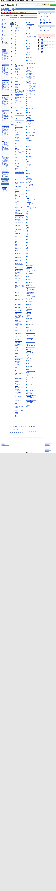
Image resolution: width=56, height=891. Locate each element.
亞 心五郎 (17, 89)
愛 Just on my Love (30, 316)
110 (10, 431)
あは (11, 57)
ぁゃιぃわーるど (18, 30)
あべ (11, 108)
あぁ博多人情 (17, 233)
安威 (27, 245)
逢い (27, 227)
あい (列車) (29, 307)
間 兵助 (28, 375)
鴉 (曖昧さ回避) (18, 68)
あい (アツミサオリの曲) (31, 270)
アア (16, 245)
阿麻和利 (28, 22)
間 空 (28, 372)
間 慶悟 (28, 360)
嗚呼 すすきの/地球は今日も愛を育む (19, 255)
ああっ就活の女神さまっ (31, 90)
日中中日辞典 (17, 0)
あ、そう (16, 179)
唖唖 (16, 241)
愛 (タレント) (29, 285)
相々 (27, 233)
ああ (11, 25)
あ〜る (16, 198)
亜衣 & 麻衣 (29, 264)
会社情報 (36, 441)
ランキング (14, 8)
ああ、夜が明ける (18, 310)
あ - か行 (16, 81)
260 (14, 432)
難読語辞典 (4, 50)
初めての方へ (50, 0)
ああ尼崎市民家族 (18, 323)
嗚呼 (16, 202)
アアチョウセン (29, 71)
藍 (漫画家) (29, 302)
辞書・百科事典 (8, 10)
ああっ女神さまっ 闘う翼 (31, 83)
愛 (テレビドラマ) (30, 293)
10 (21, 19)
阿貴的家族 (29, 97)
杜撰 (42, 39)
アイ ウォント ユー (30, 352)
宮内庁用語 (4, 49)
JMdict (3, 100)
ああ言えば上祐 (18, 333)
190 (26, 431)
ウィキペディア (4, 71)
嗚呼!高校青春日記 (18, 266)
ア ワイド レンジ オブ (19, 122)
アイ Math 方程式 (30, 319)
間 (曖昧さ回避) (29, 267)
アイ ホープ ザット (30, 393)
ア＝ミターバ (17, 154)
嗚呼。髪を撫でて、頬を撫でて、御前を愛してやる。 (19, 317)
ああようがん (29, 156)
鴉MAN (16, 157)
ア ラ (16, 118)
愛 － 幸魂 (28, 310)
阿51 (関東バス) (18, 149)
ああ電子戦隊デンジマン (31, 101)
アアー (28, 206)
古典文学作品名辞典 (5, 64)
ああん (28, 198)
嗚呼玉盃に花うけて (18, 387)
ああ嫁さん (29, 158)
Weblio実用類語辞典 (5, 80)
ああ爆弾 (28, 124)
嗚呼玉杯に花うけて (18, 389)
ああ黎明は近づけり (30, 185)
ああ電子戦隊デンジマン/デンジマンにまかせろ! (31, 103)
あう (11, 27)
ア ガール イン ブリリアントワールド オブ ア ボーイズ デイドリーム (19, 91)
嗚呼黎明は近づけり (30, 184)
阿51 (16, 148)
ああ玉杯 (28, 54)
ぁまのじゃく (17, 27)
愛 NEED (28, 321)
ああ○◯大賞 (17, 280)
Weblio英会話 (4, 187)
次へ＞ (34, 19)
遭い (27, 224)
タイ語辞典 (47, 449)
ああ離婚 (28, 173)
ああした (28, 28)
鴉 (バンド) (17, 75)
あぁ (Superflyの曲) (18, 207)
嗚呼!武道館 (17, 275)
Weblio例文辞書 (4, 147)
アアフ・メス (29, 127)
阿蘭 (27, 161)
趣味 (2, 34)
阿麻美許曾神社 (29, 25)
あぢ (11, 99)
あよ (11, 73)
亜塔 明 (28, 162)
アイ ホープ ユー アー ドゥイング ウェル (31, 401)
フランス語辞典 (48, 447)
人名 (2, 39)
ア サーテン (17, 98)
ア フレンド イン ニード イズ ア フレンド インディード (19, 116)
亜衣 (27, 256)
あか (11, 31)
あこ (11, 36)
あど (11, 103)
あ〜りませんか (18, 196)
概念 (42, 46)
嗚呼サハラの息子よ (30, 24)
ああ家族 (16, 371)
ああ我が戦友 (29, 190)
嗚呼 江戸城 (17, 250)
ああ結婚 (16, 403)
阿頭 (27, 51)
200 (28, 431)
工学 (2, 26)
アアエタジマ (17, 361)
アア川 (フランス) (18, 384)
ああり (28, 168)
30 (23, 429)
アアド (28, 105)
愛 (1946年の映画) (30, 265)
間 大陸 (28, 374)
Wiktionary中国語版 (5, 160)
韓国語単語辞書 (4, 163)
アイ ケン (28, 361)
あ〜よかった (17, 192)
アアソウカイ (29, 45)
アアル (28, 176)
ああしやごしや (29, 33)
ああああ (16, 320)
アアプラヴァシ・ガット (31, 132)
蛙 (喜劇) (16, 71)
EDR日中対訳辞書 (5, 151)
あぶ (11, 107)
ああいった (17, 353)
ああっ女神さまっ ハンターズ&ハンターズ (31, 88)
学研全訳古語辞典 (5, 176)
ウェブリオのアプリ (15, 441)
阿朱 (16, 401)
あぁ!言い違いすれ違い (19, 213)
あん (11, 83)
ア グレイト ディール (19, 94)
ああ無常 (28, 143)
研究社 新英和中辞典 (5, 89)
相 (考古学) (29, 279)
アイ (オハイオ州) (30, 273)
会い (27, 254)
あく (11, 34)
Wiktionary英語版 (5, 144)
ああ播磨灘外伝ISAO (30, 120)
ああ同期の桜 (29, 106)
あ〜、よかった (18, 186)
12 (24, 19)
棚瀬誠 (42, 43)
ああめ (28, 146)
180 (24, 431)
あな (11, 51)
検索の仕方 (3, 442)
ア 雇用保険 (17, 95)
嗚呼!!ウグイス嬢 (18, 260)
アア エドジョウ (18, 251)
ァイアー (16, 25)
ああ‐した (28, 30)
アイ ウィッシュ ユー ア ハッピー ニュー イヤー (31, 345)
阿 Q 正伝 (17, 87)
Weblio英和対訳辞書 (5, 142)
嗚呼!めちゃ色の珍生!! (19, 276)
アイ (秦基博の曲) (30, 282)
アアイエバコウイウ (18, 336)
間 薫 (28, 357)
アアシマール (29, 31)
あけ (11, 35)
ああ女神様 (29, 147)
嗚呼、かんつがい (18, 292)
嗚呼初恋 (28, 117)
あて (11, 48)
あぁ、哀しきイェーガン (19, 217)
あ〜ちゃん (17, 191)
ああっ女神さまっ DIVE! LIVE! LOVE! (31, 77)
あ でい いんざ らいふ (19, 107)
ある (11, 77)
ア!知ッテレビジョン (19, 127)
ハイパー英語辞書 (5, 99)
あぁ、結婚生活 (18, 220)
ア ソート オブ (17, 104)
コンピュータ (4, 20)
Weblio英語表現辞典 (5, 126)
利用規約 (3, 444)
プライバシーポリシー (5, 445)
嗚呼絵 (16, 356)
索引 (10, 8)
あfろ (16, 155)
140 (16, 431)
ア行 (27, 193)
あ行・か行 (29, 202)
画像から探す (14, 442)
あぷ (11, 113)
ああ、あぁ (17, 282)
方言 (2, 41)
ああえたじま (17, 365)
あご (11, 90)
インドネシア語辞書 (5, 165)
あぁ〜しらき (17, 225)
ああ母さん (17, 368)
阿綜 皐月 (28, 40)
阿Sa (16, 165)
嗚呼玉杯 (28, 52)
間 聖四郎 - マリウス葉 (31, 371)
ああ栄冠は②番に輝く (19, 358)
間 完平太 (28, 354)
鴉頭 (27, 49)
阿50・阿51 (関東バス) (19, 146)
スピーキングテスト (5, 190)
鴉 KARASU (17, 84)
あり (11, 75)
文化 (2, 30)
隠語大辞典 (4, 59)
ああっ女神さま (29, 93)
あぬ (11, 53)
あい (11, 26)
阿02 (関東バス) (18, 137)
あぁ (16, 205)
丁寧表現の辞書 (4, 48)
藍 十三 (28, 368)
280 (18, 432)
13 (26, 19)
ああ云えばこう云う (18, 341)
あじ (11, 92)
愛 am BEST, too (30, 313)
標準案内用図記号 (5, 52)
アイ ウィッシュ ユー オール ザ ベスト (31, 347)
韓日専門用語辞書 (5, 164)
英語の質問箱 (4, 188)
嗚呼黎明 (28, 182)
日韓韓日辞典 (22, 0)
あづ (11, 100)
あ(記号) (12, 124)
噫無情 (28, 138)
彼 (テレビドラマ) (18, 74)
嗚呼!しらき (17, 267)
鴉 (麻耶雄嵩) (17, 69)
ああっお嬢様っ (29, 73)
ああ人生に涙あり (30, 34)
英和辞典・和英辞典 (48, 443)
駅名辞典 (3, 67)
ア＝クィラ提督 (18, 152)
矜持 (42, 52)
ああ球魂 (16, 386)
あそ (11, 43)
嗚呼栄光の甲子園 (18, 359)
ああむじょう (29, 144)
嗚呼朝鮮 (28, 70)
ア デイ (16, 105)
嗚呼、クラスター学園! (19, 293)
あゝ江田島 (17, 362)
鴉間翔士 (16, 345)
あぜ (11, 95)
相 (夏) (28, 274)
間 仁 (28, 387)
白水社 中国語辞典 (5, 148)
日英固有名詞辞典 (5, 118)
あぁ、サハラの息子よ (19, 222)
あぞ (11, 96)
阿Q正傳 (16, 160)
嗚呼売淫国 (29, 121)
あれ (11, 78)
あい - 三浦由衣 (29, 309)
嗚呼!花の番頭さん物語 (19, 270)
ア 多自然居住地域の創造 (19, 97)
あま (11, 64)
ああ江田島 (17, 364)
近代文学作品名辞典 (5, 65)
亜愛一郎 (16, 327)
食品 (2, 38)
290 (20, 432)
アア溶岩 (28, 153)
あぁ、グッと (17, 219)
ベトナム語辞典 (48, 450)
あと (11, 49)
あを (11, 82)
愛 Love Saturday (30, 318)
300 (31, 19)
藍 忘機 (28, 405)
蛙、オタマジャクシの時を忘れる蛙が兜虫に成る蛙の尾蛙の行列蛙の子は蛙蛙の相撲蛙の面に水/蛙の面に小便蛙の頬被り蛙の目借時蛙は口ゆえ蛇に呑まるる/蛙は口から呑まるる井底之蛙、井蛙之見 (19, 174)
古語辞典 (26, 0)
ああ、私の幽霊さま (18, 315)
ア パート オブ (17, 110)
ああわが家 (29, 188)
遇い (27, 225)
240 (10, 432)
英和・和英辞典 (11, 0)
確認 (42, 42)
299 (29, 19)
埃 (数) (28, 276)
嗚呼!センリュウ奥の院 (19, 269)
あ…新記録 (17, 134)
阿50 (16, 143)
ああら (28, 159)
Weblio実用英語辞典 (5, 95)
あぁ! (16, 212)
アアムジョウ (29, 140)
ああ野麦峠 (29, 115)
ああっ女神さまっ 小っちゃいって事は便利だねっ (31, 86)
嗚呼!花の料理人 (18, 272)
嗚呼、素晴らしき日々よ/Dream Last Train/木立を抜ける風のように (19, 302)
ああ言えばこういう (18, 339)
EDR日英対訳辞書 (5, 115)
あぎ (11, 86)
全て (1, 16)
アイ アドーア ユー (30, 329)
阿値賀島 (28, 48)
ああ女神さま (29, 149)
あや (11, 70)
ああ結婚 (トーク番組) (19, 410)
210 (30, 431)
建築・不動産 (4, 27)
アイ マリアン (29, 406)
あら (11, 74)
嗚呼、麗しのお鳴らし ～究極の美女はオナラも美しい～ (19, 286)
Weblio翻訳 (47, 444)
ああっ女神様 (29, 91)
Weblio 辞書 (3, 10)
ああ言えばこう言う (18, 338)
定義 (42, 40)
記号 (48, 30)
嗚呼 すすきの (17, 253)
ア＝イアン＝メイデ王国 (19, 151)
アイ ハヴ (28, 382)
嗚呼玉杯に (29, 55)
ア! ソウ (16, 124)
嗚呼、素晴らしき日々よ (19, 299)
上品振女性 (29, 164)
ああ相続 (28, 46)
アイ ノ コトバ (29, 381)
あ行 (27, 196)
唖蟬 (16, 130)
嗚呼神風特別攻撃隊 (18, 378)
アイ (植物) (29, 271)
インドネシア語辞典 (48, 448)
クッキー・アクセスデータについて (5, 447)
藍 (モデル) (29, 304)
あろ (11, 79)
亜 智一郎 (17, 108)
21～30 (48, 37)
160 (20, 431)
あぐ (11, 87)
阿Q (16, 158)
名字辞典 (3, 69)
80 (31, 429)
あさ (11, 38)
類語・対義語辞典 (6, 0)
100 (34, 429)
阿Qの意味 (17, 163)
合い (27, 251)
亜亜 (16, 244)
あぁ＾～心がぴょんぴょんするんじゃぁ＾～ (19, 216)
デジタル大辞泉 (4, 44)
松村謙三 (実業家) (44, 45)
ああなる (28, 112)
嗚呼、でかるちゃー (18, 307)
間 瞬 (28, 369)
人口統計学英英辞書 (5, 143)
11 (23, 19)
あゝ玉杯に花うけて (18, 396)
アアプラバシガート (30, 134)
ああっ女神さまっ (30, 74)
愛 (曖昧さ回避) (29, 268)
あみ (11, 65)
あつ (11, 47)
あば (11, 104)
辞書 (1, 0)
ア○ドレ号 (17, 166)
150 (18, 431)
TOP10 (39, 37)
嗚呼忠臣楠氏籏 (29, 66)
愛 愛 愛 (28, 326)
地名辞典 (3, 66)
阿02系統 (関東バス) (18, 138)
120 (12, 431)
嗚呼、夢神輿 (17, 309)
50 (26, 429)
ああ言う (16, 330)
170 (22, 431)
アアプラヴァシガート (31, 129)
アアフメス (29, 126)
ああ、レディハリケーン (19, 313)
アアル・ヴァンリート (31, 181)
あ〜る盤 (16, 199)
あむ (11, 66)
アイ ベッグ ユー (30, 390)
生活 (2, 31)
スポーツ (3, 35)
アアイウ (16, 328)
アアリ (28, 167)
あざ (11, 91)
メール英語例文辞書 (5, 129)
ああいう (16, 331)
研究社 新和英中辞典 (5, 90)
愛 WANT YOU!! (30, 324)
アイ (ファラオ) (29, 298)
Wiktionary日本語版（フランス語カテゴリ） (5, 172)
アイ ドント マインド (30, 377)
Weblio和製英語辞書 (5, 125)
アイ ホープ (29, 392)
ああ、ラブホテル (18, 312)
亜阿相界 (28, 43)
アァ (16, 204)
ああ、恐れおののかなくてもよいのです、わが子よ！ (19, 290)
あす (11, 40)
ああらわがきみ (29, 165)
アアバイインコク (30, 123)
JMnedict (3, 70)
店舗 (42, 51)
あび (11, 105)
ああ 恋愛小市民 (18, 257)
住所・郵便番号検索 (5, 68)
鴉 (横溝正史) (17, 79)
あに (11, 52)
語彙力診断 (4, 189)
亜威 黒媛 (28, 355)
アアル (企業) (29, 178)
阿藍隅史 (16, 350)
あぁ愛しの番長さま (18, 229)
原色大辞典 (4, 51)
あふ (11, 60)
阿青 (16, 367)
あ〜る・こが (17, 201)
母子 (42, 49)
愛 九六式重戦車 (30, 358)
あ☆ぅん (16, 168)
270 (16, 432)
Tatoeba (3, 112)
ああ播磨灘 (29, 118)
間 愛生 (28, 327)
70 (29, 429)
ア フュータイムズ (18, 113)
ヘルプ (54, 0)
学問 (2, 28)
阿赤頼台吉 (17, 381)
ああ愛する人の (18, 321)
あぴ (11, 112)
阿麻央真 (16, 416)
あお (11, 30)
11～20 (44, 37)
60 (28, 429)
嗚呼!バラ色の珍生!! (18, 273)
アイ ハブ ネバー (30, 384)
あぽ (11, 116)
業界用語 (3, 19)
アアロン (28, 187)
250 (12, 432)
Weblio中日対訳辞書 (5, 157)
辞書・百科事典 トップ (4, 8)
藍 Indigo (28, 315)
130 (14, 431)
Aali (27, 170)
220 (32, 431)
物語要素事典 (4, 55)
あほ (11, 62)
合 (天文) (28, 295)
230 (34, 431)
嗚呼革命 (16, 370)
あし (11, 39)
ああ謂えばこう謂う (18, 344)
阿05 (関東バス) (18, 140)
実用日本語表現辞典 (5, 43)
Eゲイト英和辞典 (5, 94)
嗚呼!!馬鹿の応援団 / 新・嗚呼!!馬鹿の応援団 (19, 264)
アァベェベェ (17, 234)
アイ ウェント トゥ (30, 349)
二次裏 (42, 48)
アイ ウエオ (29, 351)
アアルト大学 (29, 179)
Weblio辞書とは (4, 441)
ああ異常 (16, 347)
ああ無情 (28, 141)
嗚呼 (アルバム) (18, 248)
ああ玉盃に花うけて (18, 390)
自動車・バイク (4, 23)
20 (21, 429)
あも (11, 69)
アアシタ (28, 27)
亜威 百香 (28, 389)
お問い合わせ (25, 441)
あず (11, 94)
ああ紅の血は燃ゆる (18, 400)
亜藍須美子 (17, 348)
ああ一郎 (16, 351)
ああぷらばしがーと (30, 135)
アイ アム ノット (30, 338)
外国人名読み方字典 (5, 58)
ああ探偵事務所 (29, 57)
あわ (11, 81)
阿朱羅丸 (16, 412)
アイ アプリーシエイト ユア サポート (31, 334)
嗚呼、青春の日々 (18, 304)
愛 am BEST (29, 312)
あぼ (11, 109)
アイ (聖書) (29, 284)
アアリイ (28, 171)
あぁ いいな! (17, 210)
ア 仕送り (17, 100)
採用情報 (36, 442)
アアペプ (28, 137)
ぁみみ (16, 28)
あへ (11, 61)
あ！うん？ (17, 125)
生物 (2, 37)
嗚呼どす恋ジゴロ (30, 108)
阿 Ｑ (16, 86)
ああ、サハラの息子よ (19, 295)
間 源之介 (28, 363)
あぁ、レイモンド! (18, 223)
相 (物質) (28, 299)
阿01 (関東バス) (18, 135)
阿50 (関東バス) (18, 145)
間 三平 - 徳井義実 (30, 366)
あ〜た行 (16, 189)
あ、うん (16, 169)
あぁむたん (17, 236)
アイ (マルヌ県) (29, 301)
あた (11, 44)
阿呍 (16, 128)
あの (11, 56)
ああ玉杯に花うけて (18, 392)
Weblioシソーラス (5, 86)
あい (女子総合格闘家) (31, 296)
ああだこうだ (29, 60)
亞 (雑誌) (16, 72)
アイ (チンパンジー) (30, 292)
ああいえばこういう (18, 342)
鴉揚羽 (16, 413)
